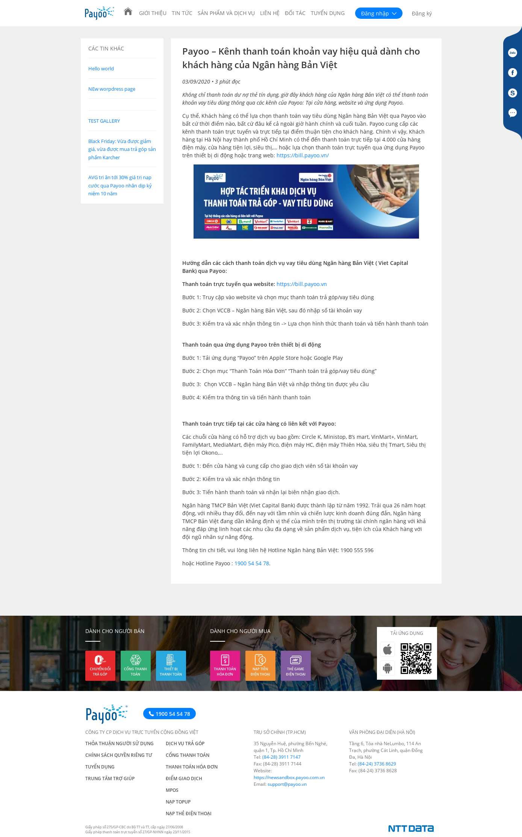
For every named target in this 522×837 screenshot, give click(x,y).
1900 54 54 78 (252, 563)
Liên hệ (270, 13)
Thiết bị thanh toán (171, 672)
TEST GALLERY (104, 120)
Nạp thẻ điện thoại (189, 813)
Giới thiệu (152, 13)
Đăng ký (422, 13)
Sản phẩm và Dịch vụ (226, 13)
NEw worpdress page (111, 88)
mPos (172, 790)
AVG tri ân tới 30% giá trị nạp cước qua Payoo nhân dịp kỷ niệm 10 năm (120, 185)
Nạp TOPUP (178, 802)
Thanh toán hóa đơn (225, 672)
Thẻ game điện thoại (296, 672)
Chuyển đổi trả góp (100, 672)
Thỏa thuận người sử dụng (119, 743)
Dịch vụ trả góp (185, 743)
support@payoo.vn (287, 784)
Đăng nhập (378, 13)
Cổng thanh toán (135, 672)
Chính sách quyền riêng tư (118, 755)
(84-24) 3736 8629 (377, 764)
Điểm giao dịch (184, 778)
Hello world (101, 68)
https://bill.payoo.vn (302, 284)
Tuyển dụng (328, 13)
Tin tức (182, 13)
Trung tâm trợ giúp (110, 778)
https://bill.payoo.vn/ (303, 155)
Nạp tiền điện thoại (260, 672)
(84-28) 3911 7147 (281, 757)
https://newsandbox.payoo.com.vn (289, 777)
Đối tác (295, 13)
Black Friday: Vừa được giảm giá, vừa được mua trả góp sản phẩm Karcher (122, 149)
